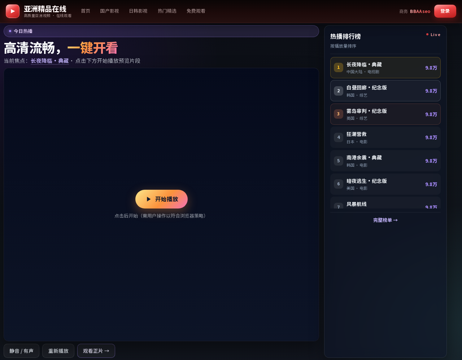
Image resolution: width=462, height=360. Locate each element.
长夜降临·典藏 (50, 60)
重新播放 (58, 350)
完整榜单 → (385, 219)
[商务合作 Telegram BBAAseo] (415, 11)
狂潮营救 (356, 133)
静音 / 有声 (21, 350)
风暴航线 (356, 203)
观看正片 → (96, 350)
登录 (445, 10)
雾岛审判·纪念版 (366, 110)
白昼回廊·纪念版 (366, 87)
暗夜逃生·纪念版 (366, 180)
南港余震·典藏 (364, 157)
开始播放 (161, 199)
